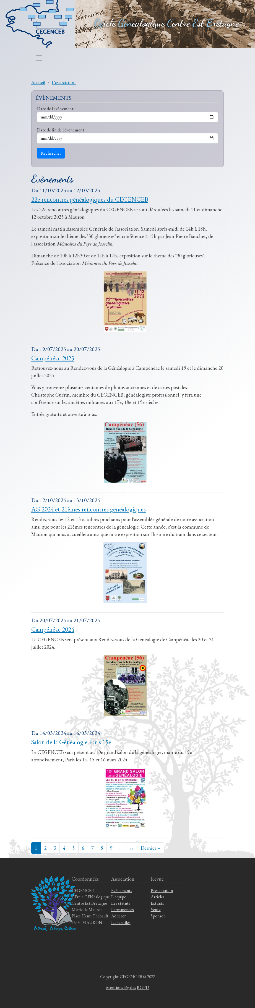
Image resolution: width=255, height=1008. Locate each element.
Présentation (162, 890)
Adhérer (118, 916)
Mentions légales (121, 987)
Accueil (38, 82)
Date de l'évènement (55, 108)
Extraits (157, 903)
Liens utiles (121, 922)
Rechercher (51, 153)
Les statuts (120, 903)
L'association (64, 82)
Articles (158, 897)
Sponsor (158, 916)
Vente (156, 909)
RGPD (143, 987)
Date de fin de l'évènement (60, 130)
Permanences (122, 909)
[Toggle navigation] (39, 58)
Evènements (121, 890)
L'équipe (118, 897)
